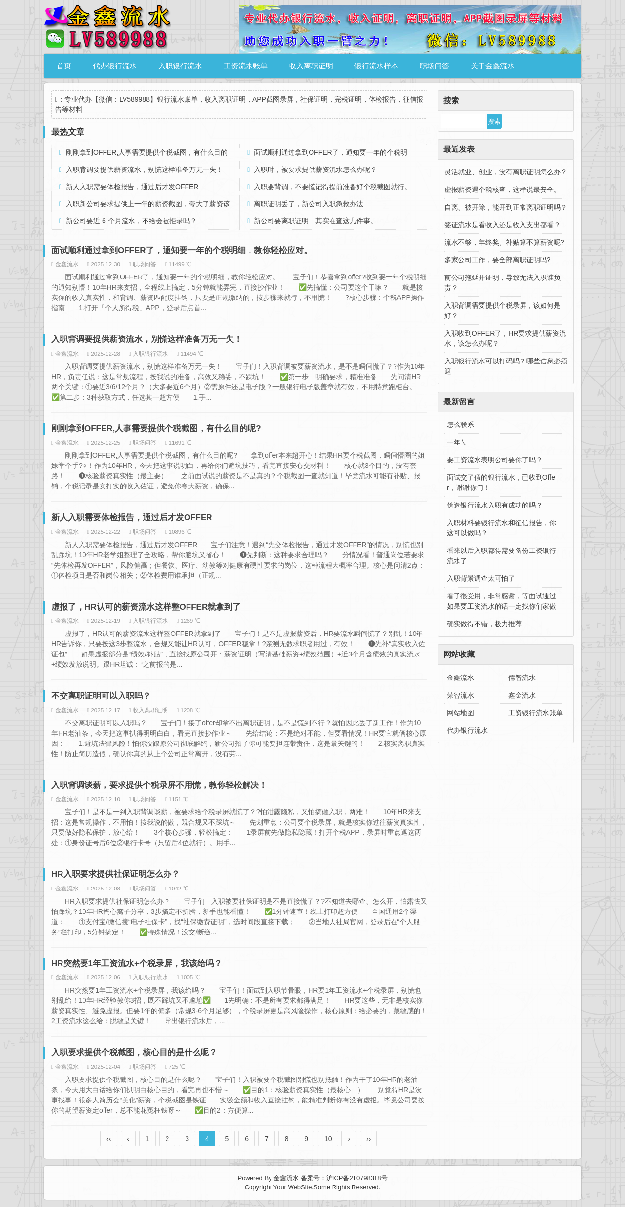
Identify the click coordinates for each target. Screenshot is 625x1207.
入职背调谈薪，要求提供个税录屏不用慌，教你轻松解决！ (159, 785)
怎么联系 (460, 424)
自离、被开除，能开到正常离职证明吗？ (505, 207)
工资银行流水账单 (535, 713)
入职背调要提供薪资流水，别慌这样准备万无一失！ (144, 169)
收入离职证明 (311, 66)
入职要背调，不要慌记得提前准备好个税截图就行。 (332, 187)
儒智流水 (522, 677)
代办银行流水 (115, 66)
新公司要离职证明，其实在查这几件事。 (315, 221)
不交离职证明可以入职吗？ (101, 695)
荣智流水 (460, 695)
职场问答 (434, 66)
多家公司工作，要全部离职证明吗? (497, 260)
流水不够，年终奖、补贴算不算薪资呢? (504, 242)
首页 (64, 66)
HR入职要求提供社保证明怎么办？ (115, 874)
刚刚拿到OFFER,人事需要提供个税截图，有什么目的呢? (156, 428)
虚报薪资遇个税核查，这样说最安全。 (502, 189)
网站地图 (460, 713)
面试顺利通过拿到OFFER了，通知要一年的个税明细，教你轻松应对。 (181, 250)
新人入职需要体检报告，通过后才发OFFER (132, 187)
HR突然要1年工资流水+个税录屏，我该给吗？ (136, 963)
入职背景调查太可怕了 (481, 578)
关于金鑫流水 (493, 66)
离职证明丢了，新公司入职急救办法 (308, 204)
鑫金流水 (522, 695)
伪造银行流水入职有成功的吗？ (494, 505)
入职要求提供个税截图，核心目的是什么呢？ (134, 1052)
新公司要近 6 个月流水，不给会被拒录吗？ (131, 221)
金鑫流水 (460, 677)
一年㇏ (457, 442)
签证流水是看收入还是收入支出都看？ (502, 225)
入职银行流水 (180, 66)
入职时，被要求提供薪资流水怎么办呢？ (315, 169)
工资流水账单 (246, 66)
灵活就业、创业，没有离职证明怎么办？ (505, 172)
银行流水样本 (376, 66)
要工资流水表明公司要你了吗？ (494, 460)
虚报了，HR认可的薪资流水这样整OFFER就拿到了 (146, 607)
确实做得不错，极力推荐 (484, 624)
